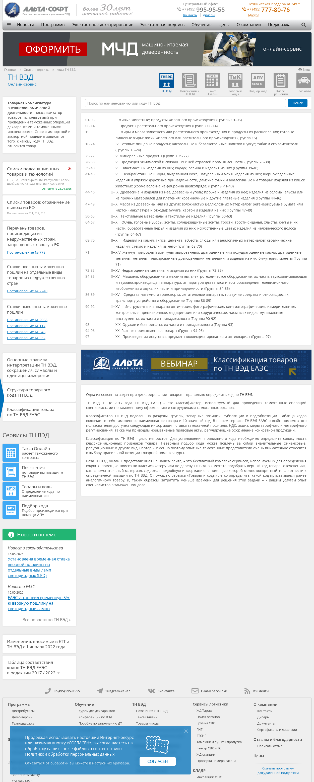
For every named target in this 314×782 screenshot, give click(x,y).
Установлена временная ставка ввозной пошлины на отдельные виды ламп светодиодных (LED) (39, 567)
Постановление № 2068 (27, 319)
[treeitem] (208, 120)
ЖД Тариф (204, 710)
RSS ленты (256, 691)
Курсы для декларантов (97, 710)
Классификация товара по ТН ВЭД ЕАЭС (30, 412)
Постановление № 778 (26, 252)
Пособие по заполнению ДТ (100, 723)
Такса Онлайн (48, 453)
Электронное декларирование (102, 24)
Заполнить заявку (26, 774)
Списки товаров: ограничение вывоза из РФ (38, 204)
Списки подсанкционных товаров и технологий (33, 171)
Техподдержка (23, 723)
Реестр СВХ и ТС (209, 748)
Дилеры (209, 15)
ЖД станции (206, 754)
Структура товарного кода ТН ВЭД (28, 392)
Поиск (298, 103)
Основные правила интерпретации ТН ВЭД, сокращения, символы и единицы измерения (32, 367)
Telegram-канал (114, 691)
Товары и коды (48, 491)
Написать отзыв (269, 746)
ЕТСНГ (201, 735)
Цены (224, 24)
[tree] (196, 228)
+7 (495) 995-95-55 (62, 691)
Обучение (202, 24)
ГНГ (200, 729)
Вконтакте (161, 691)
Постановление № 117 (26, 325)
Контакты (190, 15)
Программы (53, 24)
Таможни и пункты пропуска (219, 742)
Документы (266, 723)
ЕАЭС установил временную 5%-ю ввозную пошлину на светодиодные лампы (39, 603)
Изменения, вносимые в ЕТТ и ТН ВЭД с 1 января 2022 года (38, 644)
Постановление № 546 (26, 331)
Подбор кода (48, 510)
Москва (253, 15)
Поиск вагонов (208, 717)
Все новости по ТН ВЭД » (47, 619)
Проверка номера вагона (216, 760)
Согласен (157, 761)
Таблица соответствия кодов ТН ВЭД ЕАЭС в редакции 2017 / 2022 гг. (34, 667)
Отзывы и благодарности (278, 739)
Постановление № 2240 (27, 291)
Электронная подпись (162, 24)
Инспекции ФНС (209, 777)
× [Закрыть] (186, 731)
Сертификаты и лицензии (277, 729)
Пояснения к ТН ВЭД (152, 710)
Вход (304, 69)
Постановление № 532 (26, 337)
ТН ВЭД (20, 77)
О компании (249, 24)
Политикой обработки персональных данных (69, 754)
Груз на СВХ (206, 723)
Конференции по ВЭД (95, 717)
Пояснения (48, 472)
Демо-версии (22, 717)
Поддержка (279, 24)
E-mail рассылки (209, 691)
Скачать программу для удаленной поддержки (278, 770)
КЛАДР (199, 770)
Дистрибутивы (23, 710)
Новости (25, 24)
